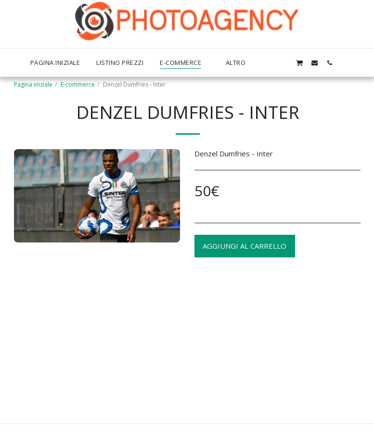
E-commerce (78, 84)
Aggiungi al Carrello (244, 246)
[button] (284, 62)
